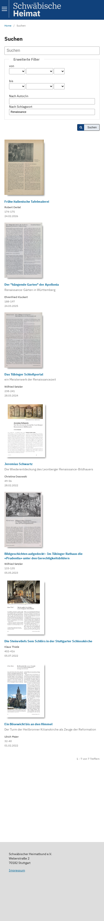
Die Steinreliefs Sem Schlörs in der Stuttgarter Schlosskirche (48, 641)
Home (8, 25)
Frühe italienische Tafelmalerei (26, 202)
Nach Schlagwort (20, 107)
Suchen (92, 127)
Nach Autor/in (18, 96)
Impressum (17, 870)
